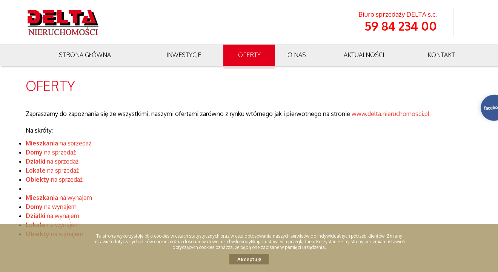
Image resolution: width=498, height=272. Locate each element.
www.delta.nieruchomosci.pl (390, 113)
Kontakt (441, 55)
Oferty (249, 55)
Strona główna (85, 55)
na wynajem (59, 197)
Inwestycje (183, 55)
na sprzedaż (58, 143)
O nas (296, 55)
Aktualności (364, 55)
